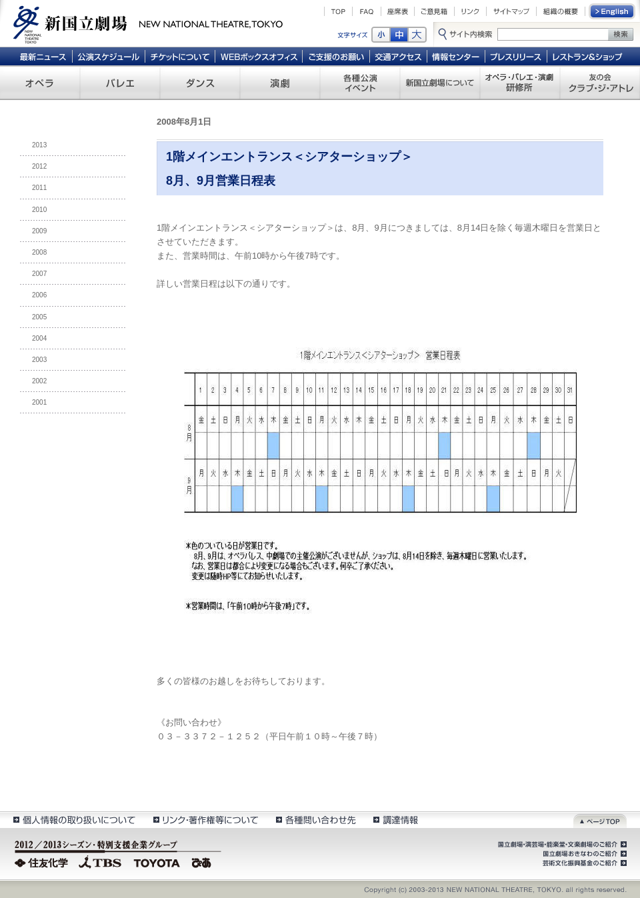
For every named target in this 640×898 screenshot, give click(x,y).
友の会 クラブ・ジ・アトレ (600, 82)
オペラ (40, 82)
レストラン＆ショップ (588, 56)
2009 (39, 231)
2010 (39, 209)
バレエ (120, 82)
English (612, 11)
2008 (39, 252)
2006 (39, 295)
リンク (470, 11)
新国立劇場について (440, 82)
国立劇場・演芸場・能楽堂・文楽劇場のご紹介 (561, 844)
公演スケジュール (108, 56)
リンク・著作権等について (205, 819)
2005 (39, 317)
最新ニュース (43, 56)
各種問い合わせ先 (315, 819)
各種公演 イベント (360, 82)
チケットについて (180, 56)
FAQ (367, 11)
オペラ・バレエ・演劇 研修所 (520, 82)
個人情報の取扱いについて (74, 819)
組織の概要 (561, 11)
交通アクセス (398, 56)
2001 (39, 402)
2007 (39, 273)
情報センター (456, 56)
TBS (100, 861)
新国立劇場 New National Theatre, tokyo (148, 23)
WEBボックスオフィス (259, 56)
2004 (39, 338)
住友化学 (43, 861)
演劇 (280, 82)
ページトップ (600, 819)
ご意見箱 (434, 11)
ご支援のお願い (336, 56)
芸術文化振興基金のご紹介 (583, 863)
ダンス (200, 82)
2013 (39, 145)
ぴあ (203, 861)
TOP (338, 11)
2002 (39, 381)
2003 (39, 359)
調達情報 (395, 819)
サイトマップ (511, 11)
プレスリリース (516, 56)
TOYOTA (157, 861)
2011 (39, 187)
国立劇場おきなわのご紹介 (583, 854)
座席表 (397, 11)
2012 (39, 166)
